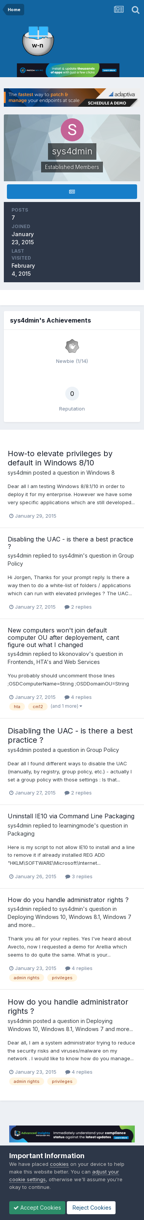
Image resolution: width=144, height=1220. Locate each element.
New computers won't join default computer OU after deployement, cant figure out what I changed (63, 637)
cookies (59, 1164)
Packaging (21, 833)
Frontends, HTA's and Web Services (54, 662)
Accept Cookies (37, 1207)
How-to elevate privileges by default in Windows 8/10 (60, 458)
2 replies (78, 607)
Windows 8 (100, 472)
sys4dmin (19, 472)
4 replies (78, 697)
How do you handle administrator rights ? (68, 900)
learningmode (76, 825)
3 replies (79, 876)
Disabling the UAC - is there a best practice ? (70, 542)
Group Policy (102, 750)
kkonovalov (74, 654)
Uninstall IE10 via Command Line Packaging (71, 816)
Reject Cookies (91, 1207)
